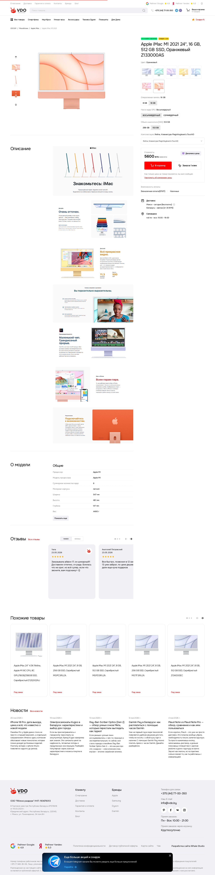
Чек (159, 845)
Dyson (115, 805)
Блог (77, 3)
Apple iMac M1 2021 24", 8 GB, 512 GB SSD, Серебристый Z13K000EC (185, 670)
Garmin (115, 811)
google (77, 539)
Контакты (58, 3)
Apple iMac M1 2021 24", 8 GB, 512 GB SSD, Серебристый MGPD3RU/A (106, 670)
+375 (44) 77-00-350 (174, 793)
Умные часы (59, 19)
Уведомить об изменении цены (158, 178)
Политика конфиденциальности (89, 845)
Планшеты (103, 19)
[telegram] (176, 10)
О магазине (15, 3)
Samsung (116, 800)
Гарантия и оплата (42, 3)
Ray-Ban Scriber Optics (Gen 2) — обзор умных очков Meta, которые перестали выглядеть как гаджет (106, 727)
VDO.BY (13, 28)
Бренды (68, 3)
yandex (66, 539)
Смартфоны (33, 19)
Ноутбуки (46, 19)
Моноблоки (23, 28)
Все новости (36, 711)
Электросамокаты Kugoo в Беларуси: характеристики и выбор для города (66, 725)
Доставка (28, 3)
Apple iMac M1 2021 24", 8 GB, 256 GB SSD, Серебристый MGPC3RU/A (67, 670)
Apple (115, 795)
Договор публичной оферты (123, 845)
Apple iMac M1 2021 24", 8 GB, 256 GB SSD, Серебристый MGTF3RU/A (146, 670)
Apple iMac (35, 28)
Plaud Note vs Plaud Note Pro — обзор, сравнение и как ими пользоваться (185, 725)
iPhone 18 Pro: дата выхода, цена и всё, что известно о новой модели (25, 725)
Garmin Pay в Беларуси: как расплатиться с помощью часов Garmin (144, 725)
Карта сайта (147, 845)
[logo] (18, 10)
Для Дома (115, 19)
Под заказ (18, 692)
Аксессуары (73, 19)
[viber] (180, 10)
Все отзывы (34, 539)
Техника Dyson (89, 19)
